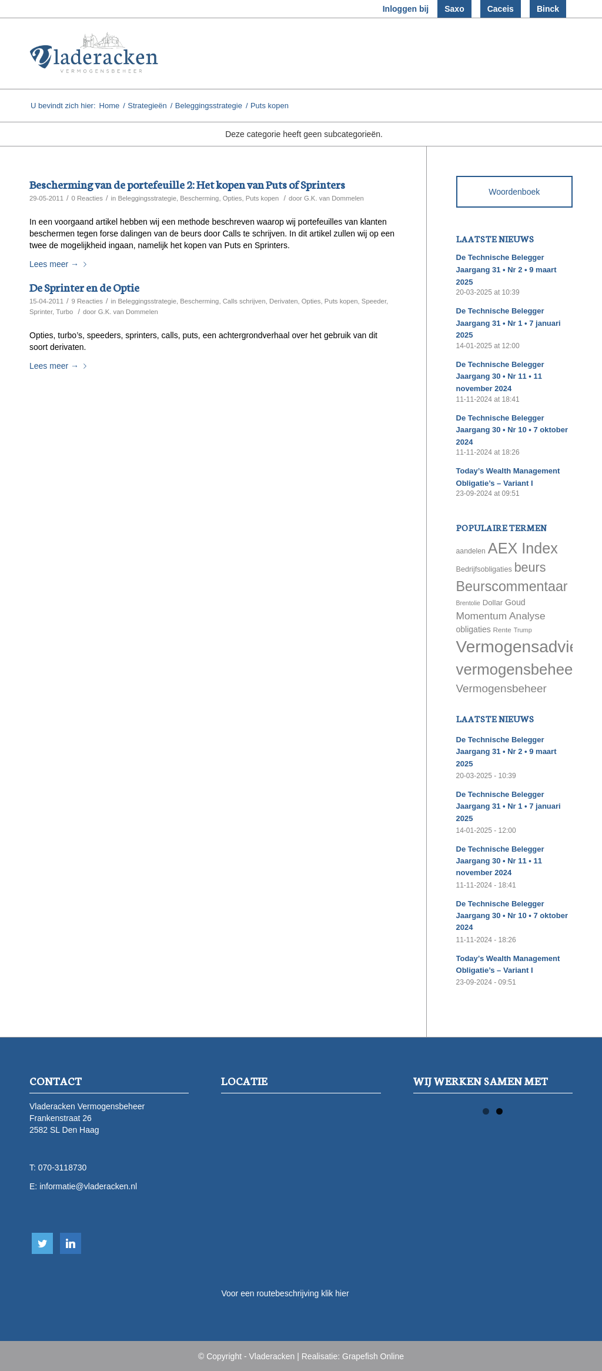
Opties (232, 198)
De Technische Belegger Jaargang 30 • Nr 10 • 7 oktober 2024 (512, 429)
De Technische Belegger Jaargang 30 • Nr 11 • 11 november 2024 (500, 376)
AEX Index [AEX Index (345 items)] (523, 548)
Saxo (454, 9)
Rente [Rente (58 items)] (502, 629)
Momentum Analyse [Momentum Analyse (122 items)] (501, 616)
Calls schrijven (244, 301)
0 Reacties (87, 198)
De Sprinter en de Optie (84, 287)
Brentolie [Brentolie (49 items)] (468, 602)
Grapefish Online (373, 1356)
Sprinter (40, 311)
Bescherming (199, 198)
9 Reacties (87, 301)
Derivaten (283, 301)
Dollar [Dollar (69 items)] (493, 602)
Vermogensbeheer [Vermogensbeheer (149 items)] (501, 688)
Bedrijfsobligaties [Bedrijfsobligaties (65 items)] (484, 569)
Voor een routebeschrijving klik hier (285, 1293)
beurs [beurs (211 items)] (530, 568)
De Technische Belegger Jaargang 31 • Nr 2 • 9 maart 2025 (506, 269)
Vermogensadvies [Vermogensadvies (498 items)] (521, 647)
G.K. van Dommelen (334, 198)
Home (109, 105)
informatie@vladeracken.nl (88, 1186)
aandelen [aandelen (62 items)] (471, 551)
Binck (548, 9)
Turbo (64, 311)
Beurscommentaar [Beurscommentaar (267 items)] (512, 586)
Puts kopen (262, 198)
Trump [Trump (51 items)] (523, 629)
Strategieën (147, 105)
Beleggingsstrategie (208, 105)
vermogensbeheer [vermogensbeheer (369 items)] (517, 669)
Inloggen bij (406, 9)
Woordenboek (514, 191)
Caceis (500, 9)
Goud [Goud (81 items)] (515, 602)
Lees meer (60, 264)
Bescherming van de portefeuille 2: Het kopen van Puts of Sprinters (187, 184)
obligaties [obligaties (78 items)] (473, 629)
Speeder (374, 301)
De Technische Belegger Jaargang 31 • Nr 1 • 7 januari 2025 (508, 322)
